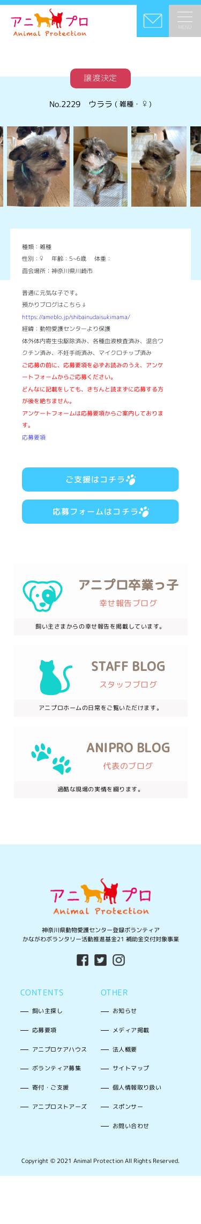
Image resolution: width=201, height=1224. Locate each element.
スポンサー (128, 1106)
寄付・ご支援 (50, 1087)
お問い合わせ (131, 1126)
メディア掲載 (131, 1030)
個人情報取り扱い (137, 1087)
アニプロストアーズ (59, 1106)
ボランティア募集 (56, 1068)
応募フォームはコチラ (101, 511)
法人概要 (125, 1049)
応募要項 (34, 437)
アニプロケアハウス (59, 1049)
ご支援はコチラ (100, 479)
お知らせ (125, 1011)
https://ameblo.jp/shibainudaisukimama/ (76, 317)
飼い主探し (47, 1011)
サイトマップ (131, 1068)
